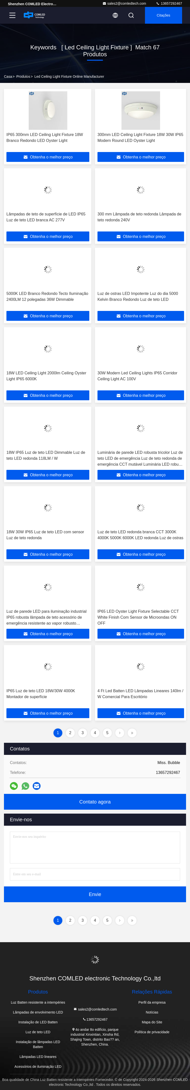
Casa (8, 76)
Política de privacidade (152, 1032)
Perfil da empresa (152, 1002)
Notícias (152, 1012)
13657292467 (169, 3)
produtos (23, 76)
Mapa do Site (152, 1022)
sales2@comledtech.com (124, 3)
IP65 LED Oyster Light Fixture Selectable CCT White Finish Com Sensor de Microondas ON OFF (138, 617)
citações (163, 15)
